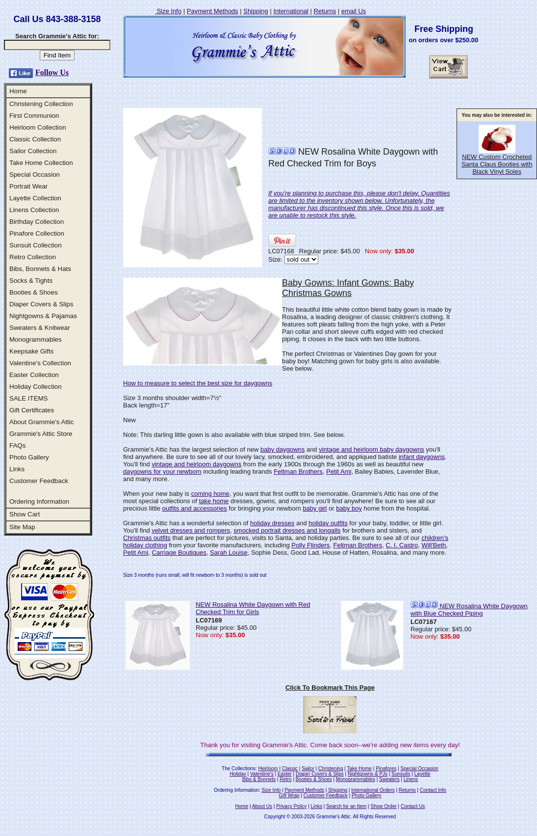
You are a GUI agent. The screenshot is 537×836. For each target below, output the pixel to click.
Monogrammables (35, 339)
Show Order (383, 806)
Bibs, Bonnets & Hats (40, 268)
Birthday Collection (36, 221)
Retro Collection (32, 257)
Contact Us (413, 806)
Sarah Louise (229, 552)
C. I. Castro (401, 545)
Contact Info (433, 790)
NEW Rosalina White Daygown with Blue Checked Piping (469, 609)
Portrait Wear (28, 186)
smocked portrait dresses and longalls (286, 530)
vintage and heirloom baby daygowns (371, 449)
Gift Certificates (31, 410)
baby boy (349, 508)
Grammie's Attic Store (40, 433)
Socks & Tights (30, 280)
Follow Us (52, 72)
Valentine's (262, 774)
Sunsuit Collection (35, 245)
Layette (422, 774)
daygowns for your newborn (162, 471)
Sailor (308, 768)
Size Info (168, 11)
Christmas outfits (147, 537)
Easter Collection (34, 374)
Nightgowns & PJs (367, 774)
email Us (353, 11)
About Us (262, 806)
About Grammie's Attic (41, 422)
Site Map (22, 527)
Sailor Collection (32, 151)
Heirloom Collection (37, 127)
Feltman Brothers (298, 471)
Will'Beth (433, 545)
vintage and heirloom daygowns (196, 464)
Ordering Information (39, 501)
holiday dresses (272, 523)
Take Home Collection (41, 162)
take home (214, 501)
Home (18, 91)
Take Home (359, 768)
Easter (285, 774)
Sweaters (389, 779)
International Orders (372, 790)
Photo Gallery (29, 457)
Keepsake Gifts (31, 351)
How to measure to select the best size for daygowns (197, 383)
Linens (411, 779)
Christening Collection (41, 104)
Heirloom (268, 768)
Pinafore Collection (36, 233)
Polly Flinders (310, 545)
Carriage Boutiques (179, 552)
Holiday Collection (35, 386)
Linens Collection (34, 210)
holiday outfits (328, 523)
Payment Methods (212, 11)
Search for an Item (346, 806)
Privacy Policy (291, 806)
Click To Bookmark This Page (330, 687)
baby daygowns (282, 449)
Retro (285, 779)
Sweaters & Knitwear (39, 327)
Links (17, 469)
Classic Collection (35, 139)
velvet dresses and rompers (191, 530)
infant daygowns (422, 456)
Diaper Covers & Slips (41, 304)
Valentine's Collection (40, 363)
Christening (330, 768)
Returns (325, 11)
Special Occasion (34, 174)
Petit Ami (338, 471)
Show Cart (24, 514)
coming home (210, 493)
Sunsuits (400, 774)
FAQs (17, 445)
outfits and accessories (194, 508)
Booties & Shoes (33, 292)
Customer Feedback (38, 481)
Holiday (238, 774)
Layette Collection (35, 198)
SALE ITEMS (28, 398)
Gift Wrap (289, 795)
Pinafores (386, 768)
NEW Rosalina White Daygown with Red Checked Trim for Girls (253, 608)
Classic (290, 768)
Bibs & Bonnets (259, 779)
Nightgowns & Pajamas (43, 316)
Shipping (255, 11)
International (290, 11)
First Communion (34, 115)
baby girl (315, 508)
